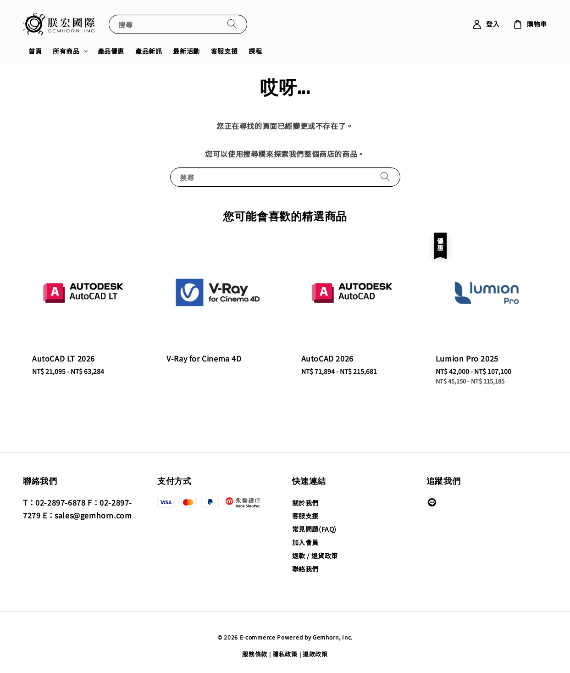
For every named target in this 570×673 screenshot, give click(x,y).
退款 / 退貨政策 (315, 555)
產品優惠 (111, 51)
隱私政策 (285, 654)
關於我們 (305, 503)
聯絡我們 (305, 568)
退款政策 (315, 654)
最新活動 (186, 51)
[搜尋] (232, 24)
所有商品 (66, 51)
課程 (255, 51)
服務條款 (254, 654)
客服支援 (224, 51)
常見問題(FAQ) (314, 529)
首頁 (35, 51)
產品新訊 (148, 51)
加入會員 (305, 542)
